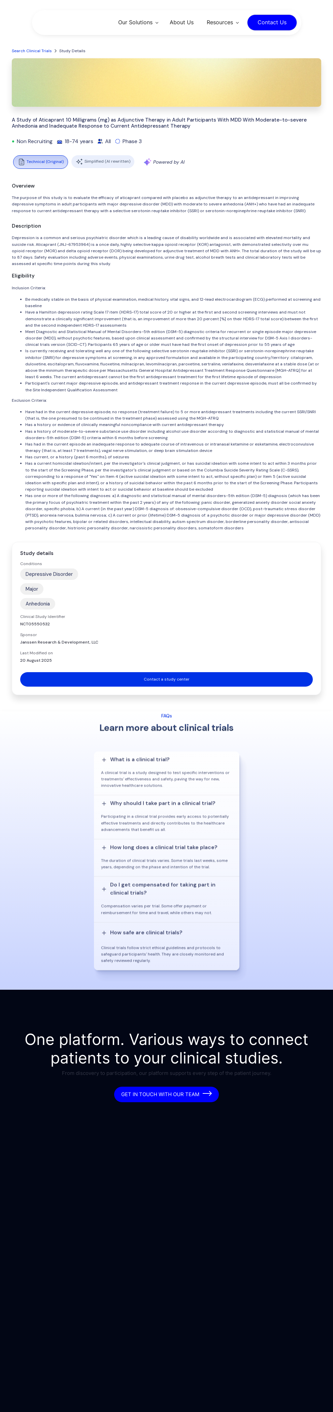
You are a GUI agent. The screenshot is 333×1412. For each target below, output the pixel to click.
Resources (220, 22)
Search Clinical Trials (32, 51)
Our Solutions (135, 22)
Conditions (31, 563)
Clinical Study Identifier (42, 616)
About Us (182, 22)
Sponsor (28, 634)
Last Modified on (36, 653)
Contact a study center (167, 679)
